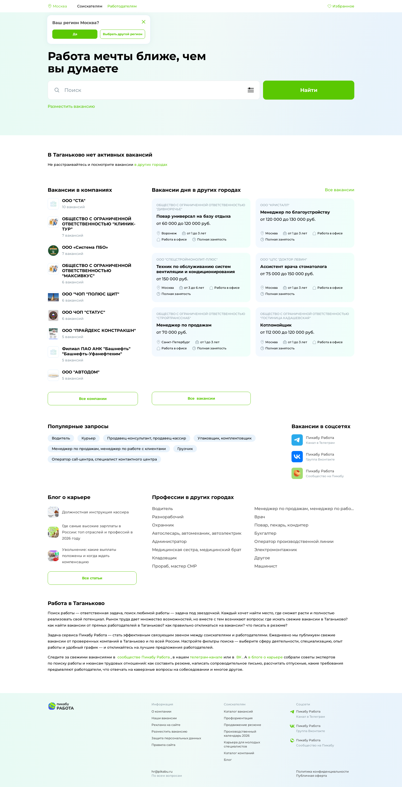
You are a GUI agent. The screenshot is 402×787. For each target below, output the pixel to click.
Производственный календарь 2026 (240, 733)
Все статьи (92, 578)
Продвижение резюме (242, 725)
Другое (262, 557)
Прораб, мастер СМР (174, 566)
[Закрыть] (143, 21)
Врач (259, 516)
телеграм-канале (206, 657)
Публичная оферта (311, 776)
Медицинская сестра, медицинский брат (196, 549)
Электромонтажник (275, 549)
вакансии (201, 398)
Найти (308, 90)
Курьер (89, 438)
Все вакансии (339, 189)
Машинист (265, 566)
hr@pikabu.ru (162, 771)
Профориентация (238, 718)
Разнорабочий (168, 516)
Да (75, 34)
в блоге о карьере (265, 657)
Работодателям (122, 6)
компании (93, 398)
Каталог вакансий (238, 711)
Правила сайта (163, 745)
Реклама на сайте (166, 725)
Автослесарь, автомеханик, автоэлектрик (197, 533)
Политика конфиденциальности (322, 771)
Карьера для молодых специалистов (242, 744)
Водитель (61, 438)
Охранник (163, 525)
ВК (239, 657)
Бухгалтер (265, 533)
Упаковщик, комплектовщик (225, 438)
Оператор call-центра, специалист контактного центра (104, 459)
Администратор (169, 541)
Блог (228, 760)
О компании (161, 711)
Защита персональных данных (176, 738)
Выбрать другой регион (122, 34)
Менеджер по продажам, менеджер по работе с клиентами (109, 448)
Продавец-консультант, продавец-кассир (146, 438)
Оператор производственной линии (294, 541)
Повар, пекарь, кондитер (281, 525)
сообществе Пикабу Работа (143, 657)
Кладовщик (164, 557)
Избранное (340, 6)
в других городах (150, 164)
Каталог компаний (239, 753)
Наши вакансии (164, 718)
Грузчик (185, 448)
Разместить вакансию (71, 106)
